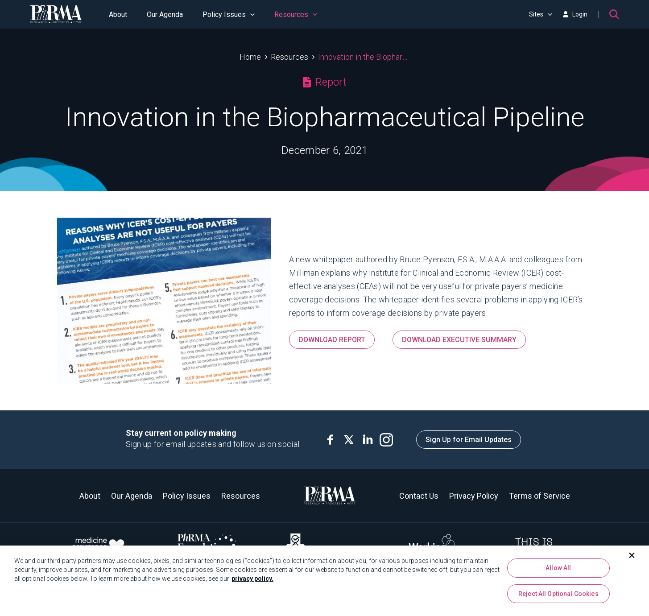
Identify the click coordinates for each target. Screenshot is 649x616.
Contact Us (418, 495)
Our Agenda (165, 14)
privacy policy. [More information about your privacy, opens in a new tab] (252, 581)
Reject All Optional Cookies (558, 596)
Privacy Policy (473, 495)
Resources (295, 14)
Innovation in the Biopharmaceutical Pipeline (363, 57)
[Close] (632, 558)
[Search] (614, 14)
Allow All (558, 570)
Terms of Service (539, 495)
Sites (540, 14)
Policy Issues (229, 14)
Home (250, 57)
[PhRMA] (56, 14)
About (118, 14)
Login (575, 14)
